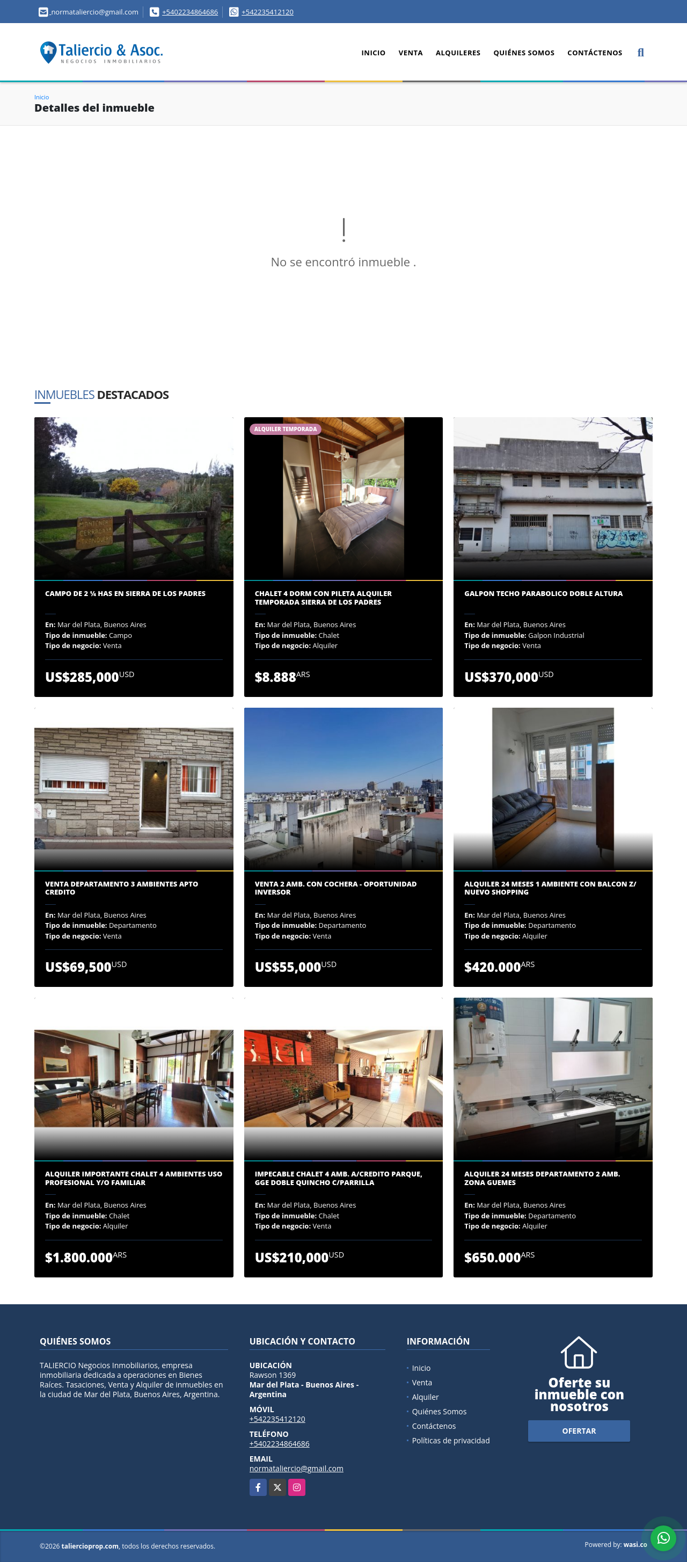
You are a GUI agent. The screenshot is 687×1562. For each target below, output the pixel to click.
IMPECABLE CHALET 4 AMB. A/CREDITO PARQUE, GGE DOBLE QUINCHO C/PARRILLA (338, 1178)
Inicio (374, 52)
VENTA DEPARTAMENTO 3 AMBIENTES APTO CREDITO (121, 888)
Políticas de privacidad (451, 1440)
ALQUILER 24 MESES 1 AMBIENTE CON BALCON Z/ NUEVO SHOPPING (550, 888)
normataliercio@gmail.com (297, 1468)
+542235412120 (268, 12)
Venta (411, 52)
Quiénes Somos (523, 52)
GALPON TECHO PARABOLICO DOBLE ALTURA (543, 594)
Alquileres (458, 52)
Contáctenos (594, 52)
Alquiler (425, 1397)
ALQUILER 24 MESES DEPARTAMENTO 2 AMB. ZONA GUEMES (542, 1178)
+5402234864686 (190, 12)
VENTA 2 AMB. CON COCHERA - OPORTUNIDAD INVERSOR (336, 888)
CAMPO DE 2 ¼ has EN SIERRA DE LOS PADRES (125, 594)
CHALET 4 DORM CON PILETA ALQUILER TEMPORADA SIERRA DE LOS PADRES (323, 598)
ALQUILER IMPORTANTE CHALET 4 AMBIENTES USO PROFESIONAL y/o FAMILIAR (133, 1178)
